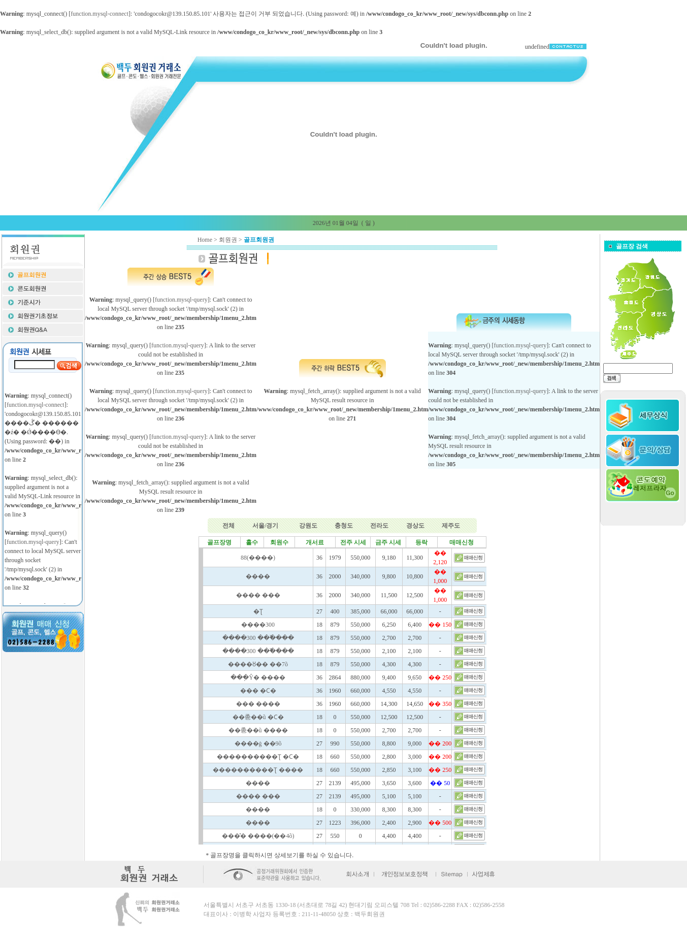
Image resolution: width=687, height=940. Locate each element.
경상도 (415, 525)
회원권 (228, 239)
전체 (228, 525)
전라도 (379, 525)
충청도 (344, 525)
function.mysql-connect (99, 13)
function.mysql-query (181, 299)
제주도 (451, 525)
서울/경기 (265, 525)
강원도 (308, 525)
